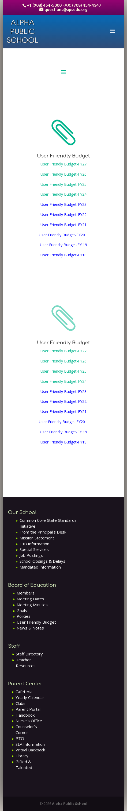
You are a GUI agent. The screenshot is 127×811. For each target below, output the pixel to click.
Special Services (34, 549)
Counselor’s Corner (26, 729)
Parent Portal (28, 709)
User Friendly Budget (36, 622)
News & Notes (30, 628)
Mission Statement (37, 537)
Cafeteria (24, 691)
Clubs (20, 703)
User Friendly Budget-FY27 (63, 164)
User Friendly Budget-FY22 (63, 214)
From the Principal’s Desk (43, 532)
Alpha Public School (69, 803)
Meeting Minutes (32, 604)
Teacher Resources (26, 662)
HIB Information (34, 543)
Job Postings (31, 555)
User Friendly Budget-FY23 (63, 204)
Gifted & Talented (24, 764)
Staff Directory (29, 653)
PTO (20, 738)
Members (26, 593)
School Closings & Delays (42, 561)
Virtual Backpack (30, 749)
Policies (24, 616)
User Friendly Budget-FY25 (63, 184)
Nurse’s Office (29, 720)
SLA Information (30, 744)
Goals (22, 610)
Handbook (25, 715)
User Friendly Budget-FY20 (63, 234)
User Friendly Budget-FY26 (63, 174)
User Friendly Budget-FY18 (63, 254)
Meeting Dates (30, 598)
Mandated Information (40, 567)
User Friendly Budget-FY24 (63, 194)
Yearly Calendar (30, 697)
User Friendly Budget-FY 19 (63, 244)
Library (22, 755)
